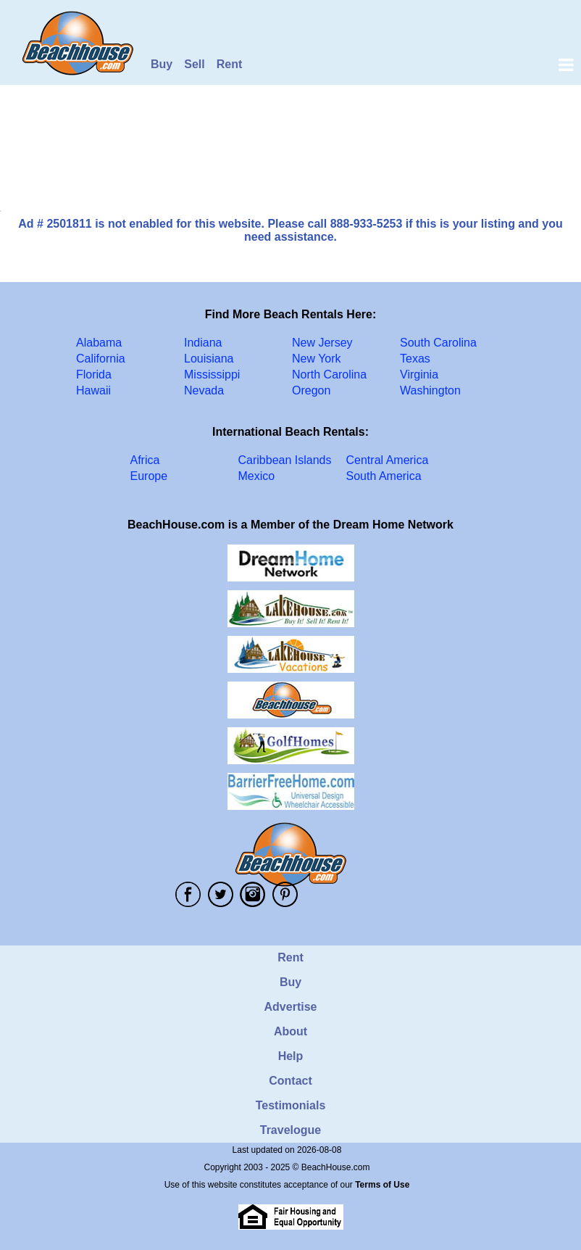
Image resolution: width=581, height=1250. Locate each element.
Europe (149, 476)
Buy (161, 64)
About (290, 1031)
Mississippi (212, 374)
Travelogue (290, 1130)
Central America (387, 460)
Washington (430, 390)
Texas (415, 358)
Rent (230, 64)
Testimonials (291, 1105)
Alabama (99, 342)
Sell (194, 64)
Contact (290, 1081)
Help (291, 1056)
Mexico (256, 476)
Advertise (290, 1007)
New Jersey (322, 342)
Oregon (311, 390)
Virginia (419, 374)
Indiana (203, 342)
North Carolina (329, 374)
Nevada (204, 390)
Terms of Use (382, 1185)
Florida (94, 374)
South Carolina (438, 342)
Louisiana (209, 358)
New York (316, 358)
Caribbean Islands (285, 460)
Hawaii (93, 390)
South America (384, 476)
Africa (145, 460)
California (100, 358)
